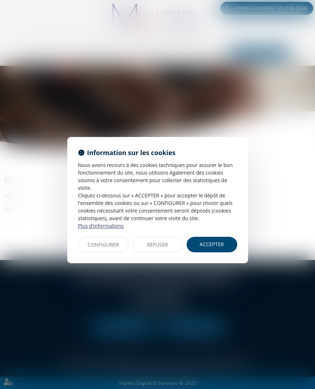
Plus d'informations (101, 225)
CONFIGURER (103, 244)
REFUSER (157, 244)
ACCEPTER (212, 244)
